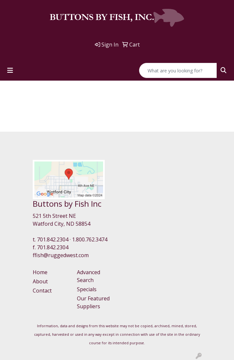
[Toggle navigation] (10, 70)
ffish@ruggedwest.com (61, 255)
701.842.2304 (52, 239)
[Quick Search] (178, 70)
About (40, 281)
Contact (42, 290)
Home (40, 272)
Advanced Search (88, 276)
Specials (87, 289)
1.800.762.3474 (89, 239)
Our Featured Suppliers (93, 302)
